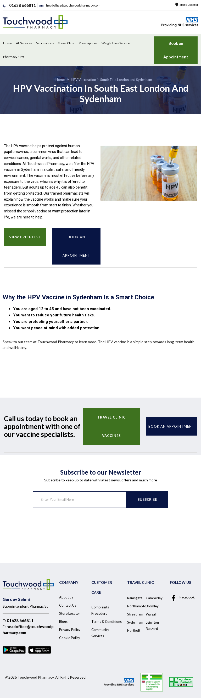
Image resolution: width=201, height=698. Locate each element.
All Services (24, 43)
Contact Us (67, 605)
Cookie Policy (69, 638)
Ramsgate (134, 598)
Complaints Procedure (100, 610)
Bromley (152, 606)
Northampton (137, 606)
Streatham (135, 614)
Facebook (182, 597)
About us (66, 597)
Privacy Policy (69, 630)
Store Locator (186, 5)
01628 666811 (20, 620)
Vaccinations (45, 43)
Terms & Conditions (106, 621)
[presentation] (72, 528)
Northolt (133, 630)
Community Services (100, 633)
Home (7, 43)
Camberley (154, 598)
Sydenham (135, 622)
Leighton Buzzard (152, 625)
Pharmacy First (13, 57)
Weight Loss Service (116, 43)
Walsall (151, 614)
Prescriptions (88, 43)
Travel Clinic (66, 43)
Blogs (63, 621)
